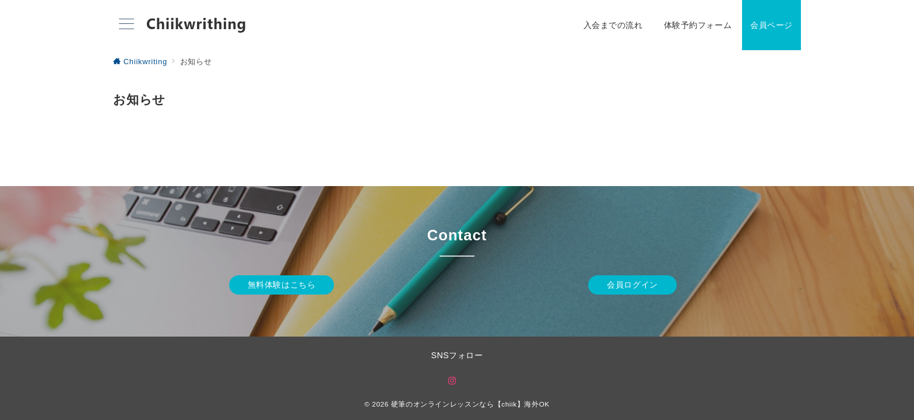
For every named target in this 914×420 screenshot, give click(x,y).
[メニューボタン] (126, 25)
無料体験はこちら (282, 284)
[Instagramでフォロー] (452, 381)
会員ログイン (632, 284)
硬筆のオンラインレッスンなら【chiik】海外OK (470, 404)
